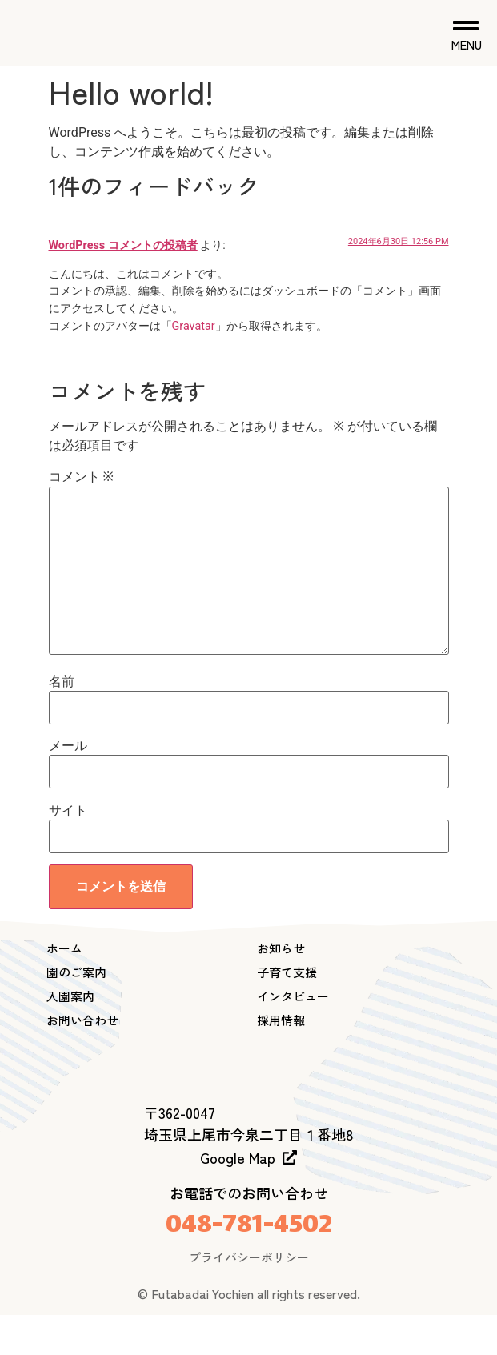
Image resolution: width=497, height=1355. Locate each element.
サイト (68, 810)
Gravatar (193, 326)
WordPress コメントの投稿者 (123, 245)
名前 (61, 681)
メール (68, 746)
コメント (81, 477)
